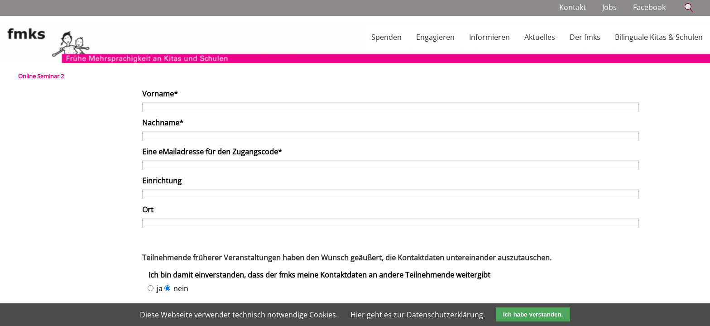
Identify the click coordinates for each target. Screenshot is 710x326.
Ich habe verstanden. (533, 314)
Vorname (160, 94)
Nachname (162, 123)
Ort (148, 210)
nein (180, 288)
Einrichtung (162, 181)
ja (160, 288)
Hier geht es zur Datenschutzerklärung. (417, 315)
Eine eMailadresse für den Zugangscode (212, 152)
